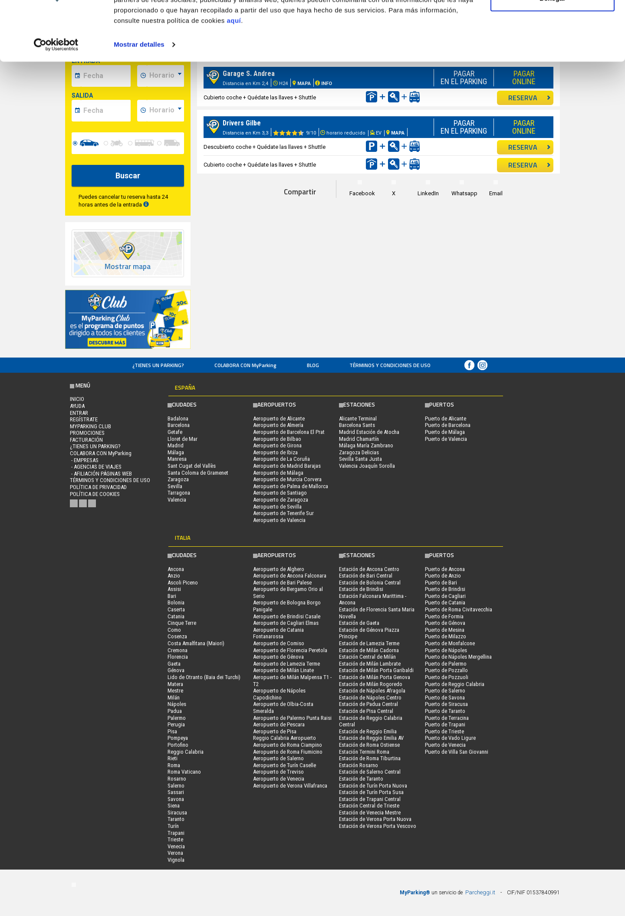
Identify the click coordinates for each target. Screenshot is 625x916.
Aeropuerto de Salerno (278, 758)
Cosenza (177, 636)
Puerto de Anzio (443, 575)
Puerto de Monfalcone (450, 643)
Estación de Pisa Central (366, 711)
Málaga (176, 452)
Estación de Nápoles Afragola (372, 690)
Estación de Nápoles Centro (370, 697)
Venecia (176, 846)
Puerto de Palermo (446, 663)
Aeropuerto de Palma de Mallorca (290, 486)
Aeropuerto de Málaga (278, 472)
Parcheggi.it (480, 892)
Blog (313, 365)
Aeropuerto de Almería (278, 425)
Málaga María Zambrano (366, 445)
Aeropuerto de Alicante (279, 418)
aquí (234, 73)
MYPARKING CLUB (90, 426)
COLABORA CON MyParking (245, 365)
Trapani (176, 833)
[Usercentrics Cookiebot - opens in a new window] (56, 97)
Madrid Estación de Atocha (369, 432)
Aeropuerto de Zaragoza (280, 499)
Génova (176, 670)
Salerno (176, 785)
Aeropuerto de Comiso (278, 643)
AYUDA (77, 406)
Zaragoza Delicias (359, 452)
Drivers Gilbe (242, 123)
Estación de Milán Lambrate (370, 663)
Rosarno (177, 778)
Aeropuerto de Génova (278, 656)
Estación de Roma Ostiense (369, 745)
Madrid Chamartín (359, 439)
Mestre (175, 690)
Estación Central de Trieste (369, 805)
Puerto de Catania (445, 602)
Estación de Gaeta (359, 623)
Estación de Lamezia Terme (369, 643)
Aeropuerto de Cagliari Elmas (286, 623)
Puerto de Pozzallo (446, 670)
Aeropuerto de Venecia (278, 778)
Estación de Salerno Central (370, 771)
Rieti (173, 758)
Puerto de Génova (445, 623)
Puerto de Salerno (445, 690)
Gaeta (174, 663)
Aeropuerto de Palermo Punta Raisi (292, 718)
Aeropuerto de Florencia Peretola (290, 650)
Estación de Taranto (361, 778)
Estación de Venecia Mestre (370, 812)
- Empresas (84, 460)
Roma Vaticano (184, 771)
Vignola (176, 860)
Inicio (77, 399)
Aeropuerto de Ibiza (275, 452)
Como (174, 630)
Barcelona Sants (357, 425)
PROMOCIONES (87, 433)
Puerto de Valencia (446, 439)
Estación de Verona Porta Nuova (375, 819)
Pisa (172, 731)
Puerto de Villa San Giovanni (456, 752)
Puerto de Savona (445, 697)
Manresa (177, 459)
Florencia (178, 656)
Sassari (176, 792)
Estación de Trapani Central (370, 799)
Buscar (127, 175)
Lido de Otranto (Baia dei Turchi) (204, 677)
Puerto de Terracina (447, 718)
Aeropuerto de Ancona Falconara (289, 575)
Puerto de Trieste (444, 731)
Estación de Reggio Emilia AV (371, 738)
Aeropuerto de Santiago (280, 492)
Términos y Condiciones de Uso (390, 365)
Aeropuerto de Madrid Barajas (287, 466)
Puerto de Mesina (444, 630)
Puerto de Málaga (445, 432)
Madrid (176, 445)
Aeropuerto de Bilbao (277, 439)
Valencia (177, 499)
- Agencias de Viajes (96, 466)
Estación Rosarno (358, 765)
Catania (176, 616)
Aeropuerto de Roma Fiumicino (287, 752)
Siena (174, 805)
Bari (172, 596)
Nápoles (177, 704)
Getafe (175, 432)
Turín (173, 826)
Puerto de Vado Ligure (450, 738)
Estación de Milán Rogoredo (370, 684)
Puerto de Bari (441, 582)
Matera (175, 684)
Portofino (178, 745)
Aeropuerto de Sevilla (277, 506)
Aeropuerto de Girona (277, 445)
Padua (175, 711)
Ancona (176, 569)
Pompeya (178, 738)
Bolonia (176, 602)
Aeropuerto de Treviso (278, 771)
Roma (174, 765)
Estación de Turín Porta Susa (371, 792)
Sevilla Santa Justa (360, 459)
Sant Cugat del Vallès (192, 466)
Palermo (177, 718)
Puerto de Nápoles (446, 650)
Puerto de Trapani (445, 724)
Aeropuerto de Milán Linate (283, 670)
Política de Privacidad (98, 487)
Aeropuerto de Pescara (279, 724)
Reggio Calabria (186, 752)
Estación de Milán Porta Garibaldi (376, 670)
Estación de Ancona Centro (369, 569)
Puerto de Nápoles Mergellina (458, 656)
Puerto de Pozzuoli (446, 677)
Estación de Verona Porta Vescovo (377, 826)
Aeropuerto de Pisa (274, 731)
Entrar (79, 413)
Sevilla (175, 486)
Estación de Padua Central (368, 704)
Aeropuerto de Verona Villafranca (290, 785)
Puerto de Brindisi (445, 589)
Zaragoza (178, 479)
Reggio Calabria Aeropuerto (284, 738)
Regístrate (84, 419)
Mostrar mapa (128, 266)
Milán (174, 697)
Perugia (176, 724)
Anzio (174, 575)
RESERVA (529, 147)
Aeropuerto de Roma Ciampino (287, 745)
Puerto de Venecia (445, 745)
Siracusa (177, 812)
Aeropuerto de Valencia (279, 520)
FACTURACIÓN (86, 440)
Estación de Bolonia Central (370, 582)
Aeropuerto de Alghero (278, 569)
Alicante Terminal (358, 418)
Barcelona (179, 425)
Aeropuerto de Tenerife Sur (283, 513)
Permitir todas (553, 22)
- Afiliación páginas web (101, 473)
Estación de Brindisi (361, 589)
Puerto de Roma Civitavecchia (458, 609)
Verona (175, 853)
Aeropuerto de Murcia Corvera (287, 479)
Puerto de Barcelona (447, 425)
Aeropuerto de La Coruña (281, 459)
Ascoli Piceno (183, 582)
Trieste (175, 839)
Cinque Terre (182, 623)
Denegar (552, 51)
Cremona (178, 650)
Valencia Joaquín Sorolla (367, 466)
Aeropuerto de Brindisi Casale (286, 616)
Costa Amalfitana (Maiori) (196, 643)
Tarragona (179, 492)
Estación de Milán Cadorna (369, 650)
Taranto (176, 819)
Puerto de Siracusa (446, 704)
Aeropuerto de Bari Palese (282, 582)
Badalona (178, 418)
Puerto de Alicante (445, 418)
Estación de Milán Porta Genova (374, 677)
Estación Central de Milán (367, 656)
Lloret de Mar (182, 439)
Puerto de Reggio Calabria (454, 684)
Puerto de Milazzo (445, 636)
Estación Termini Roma (364, 752)
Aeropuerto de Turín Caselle (284, 765)
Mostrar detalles (139, 97)
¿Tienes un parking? (158, 365)
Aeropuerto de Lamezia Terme (286, 663)
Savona (176, 799)
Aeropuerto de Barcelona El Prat (289, 432)
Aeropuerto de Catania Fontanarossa (278, 633)
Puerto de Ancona (445, 569)
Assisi (174, 589)
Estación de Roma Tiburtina (370, 758)
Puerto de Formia (444, 616)
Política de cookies (95, 494)
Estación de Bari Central (365, 575)
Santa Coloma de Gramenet (198, 472)
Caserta (176, 609)
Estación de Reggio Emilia (368, 731)
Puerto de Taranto (445, 711)
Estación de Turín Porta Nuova (373, 785)
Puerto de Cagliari (445, 596)
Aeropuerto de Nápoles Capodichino (279, 694)
